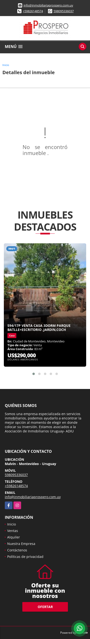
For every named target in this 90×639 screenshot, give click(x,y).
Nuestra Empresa (21, 543)
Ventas (12, 530)
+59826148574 (33, 11)
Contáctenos (17, 550)
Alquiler (13, 537)
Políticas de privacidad (25, 556)
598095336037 (64, 11)
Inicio (5, 65)
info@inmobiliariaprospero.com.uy (48, 5)
